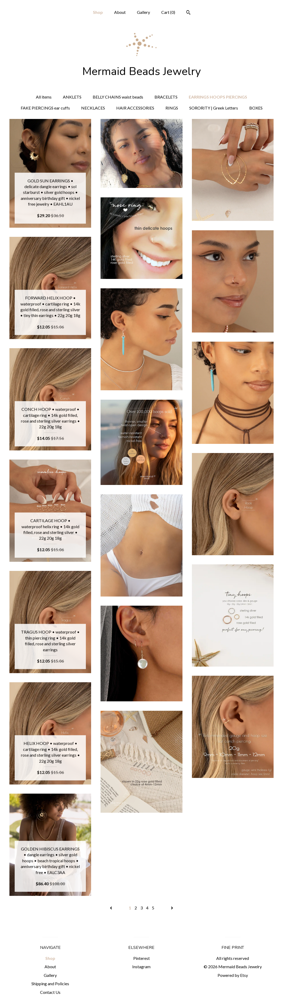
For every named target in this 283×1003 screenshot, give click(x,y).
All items (44, 96)
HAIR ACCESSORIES (135, 107)
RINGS (171, 107)
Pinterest (141, 958)
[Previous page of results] (111, 907)
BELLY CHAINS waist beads (118, 96)
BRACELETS (165, 96)
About (120, 12)
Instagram (141, 966)
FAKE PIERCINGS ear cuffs (45, 107)
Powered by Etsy (233, 975)
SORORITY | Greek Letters (213, 107)
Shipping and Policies (50, 983)
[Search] (188, 13)
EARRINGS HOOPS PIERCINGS (218, 96)
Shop (98, 12)
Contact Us (50, 992)
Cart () (168, 12)
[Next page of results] (172, 907)
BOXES (256, 107)
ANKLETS (72, 96)
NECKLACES (93, 107)
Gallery (143, 12)
